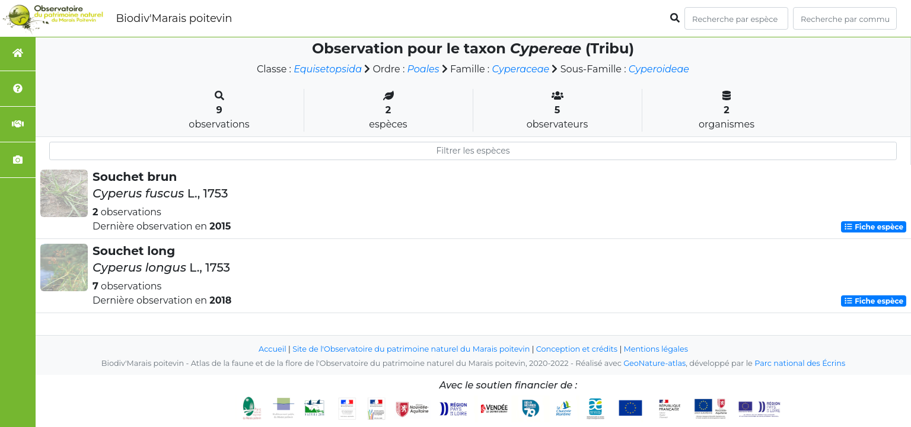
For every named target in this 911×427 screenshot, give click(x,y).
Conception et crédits (576, 349)
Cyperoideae (659, 69)
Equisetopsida (328, 69)
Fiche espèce (873, 226)
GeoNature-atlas (654, 363)
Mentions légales (656, 349)
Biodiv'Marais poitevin (174, 18)
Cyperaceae (520, 69)
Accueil (272, 349)
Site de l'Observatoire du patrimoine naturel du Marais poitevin (411, 349)
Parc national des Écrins (799, 363)
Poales (423, 69)
